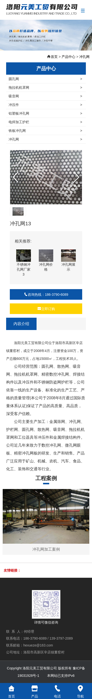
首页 (54, 57)
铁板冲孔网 (45, 130)
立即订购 (46, 309)
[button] (76, 177)
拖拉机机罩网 (45, 87)
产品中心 (68, 57)
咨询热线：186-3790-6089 (46, 295)
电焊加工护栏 (45, 122)
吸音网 (45, 96)
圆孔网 (45, 79)
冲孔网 (84, 57)
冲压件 (45, 105)
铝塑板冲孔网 (45, 113)
